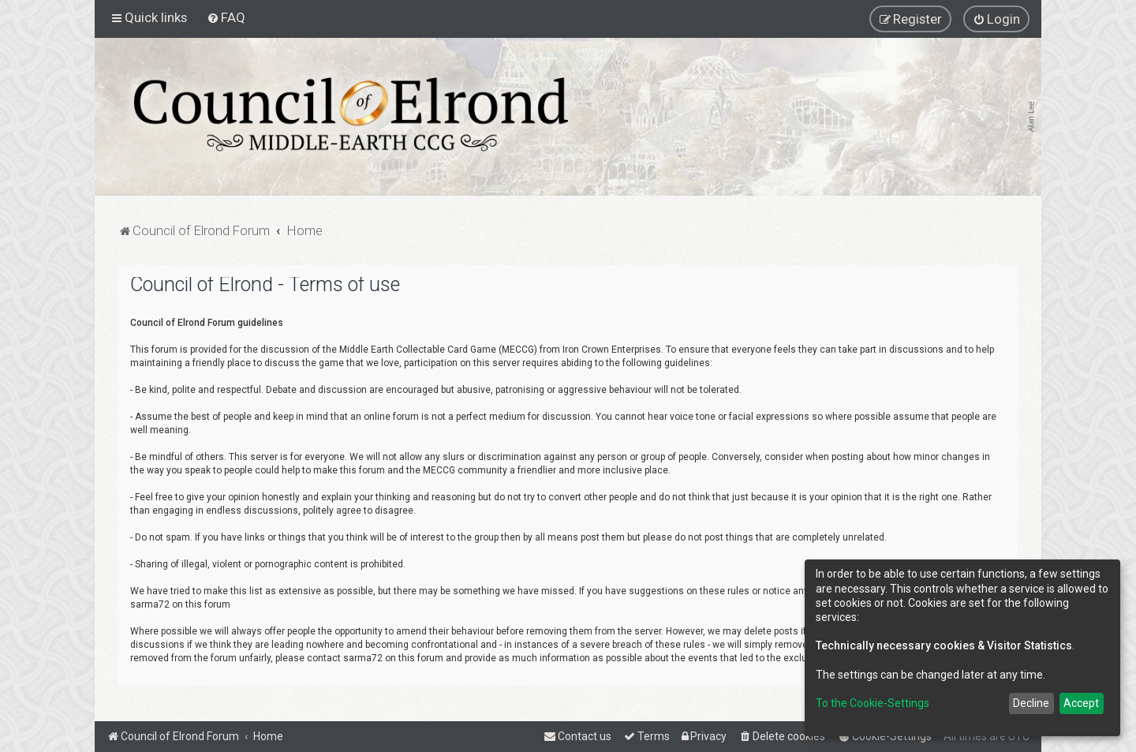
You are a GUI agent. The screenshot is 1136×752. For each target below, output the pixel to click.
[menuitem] (226, 17)
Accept (1081, 703)
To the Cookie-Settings (872, 703)
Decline (1031, 703)
